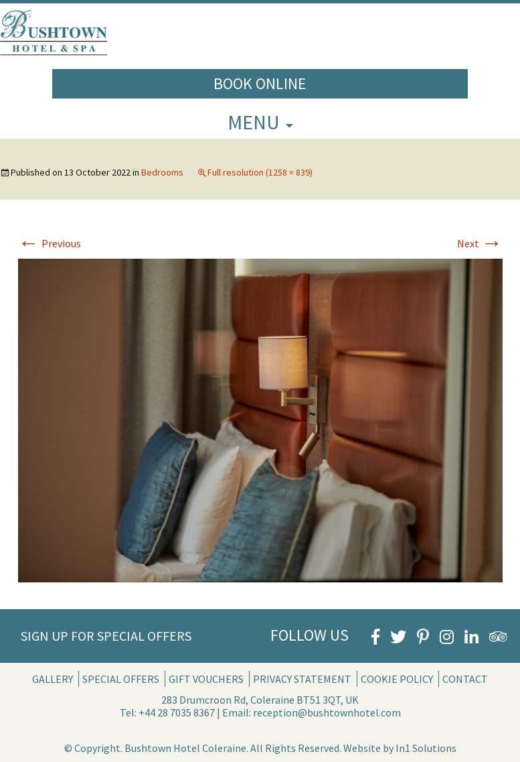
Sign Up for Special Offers (106, 635)
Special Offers (120, 679)
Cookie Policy (397, 679)
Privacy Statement (302, 679)
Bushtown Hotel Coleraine (185, 748)
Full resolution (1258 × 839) (260, 172)
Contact (465, 679)
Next (480, 243)
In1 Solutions (426, 748)
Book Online (260, 83)
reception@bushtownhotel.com (327, 712)
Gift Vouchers (206, 679)
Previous (49, 243)
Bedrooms (162, 172)
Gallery (52, 679)
